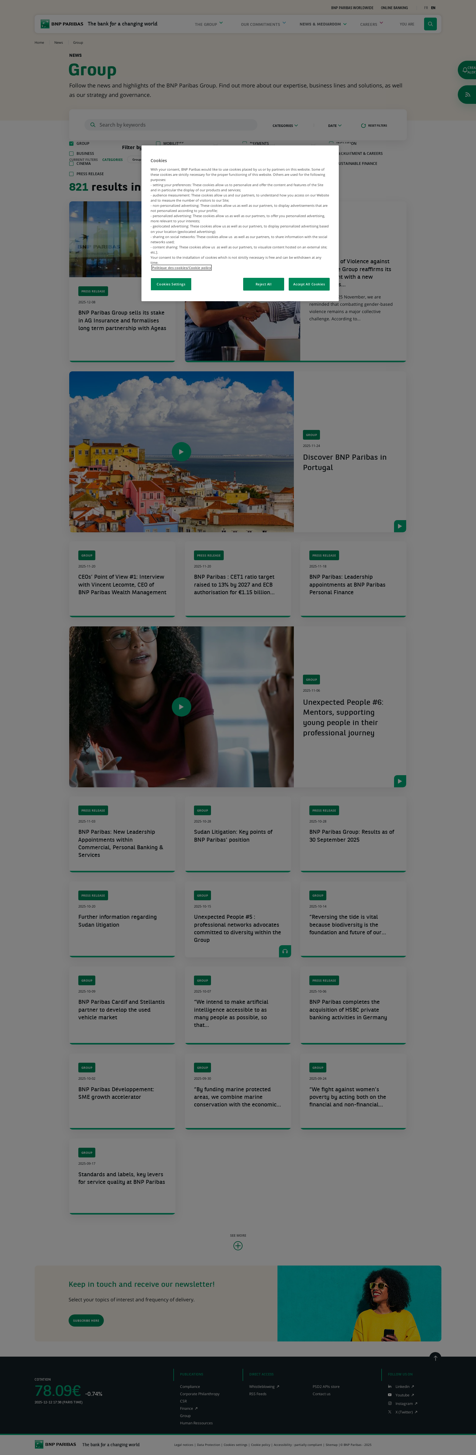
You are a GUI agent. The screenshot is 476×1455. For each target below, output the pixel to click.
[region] (240, 223)
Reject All (264, 284)
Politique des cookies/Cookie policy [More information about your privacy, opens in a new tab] (181, 267)
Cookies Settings (171, 284)
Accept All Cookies (309, 284)
